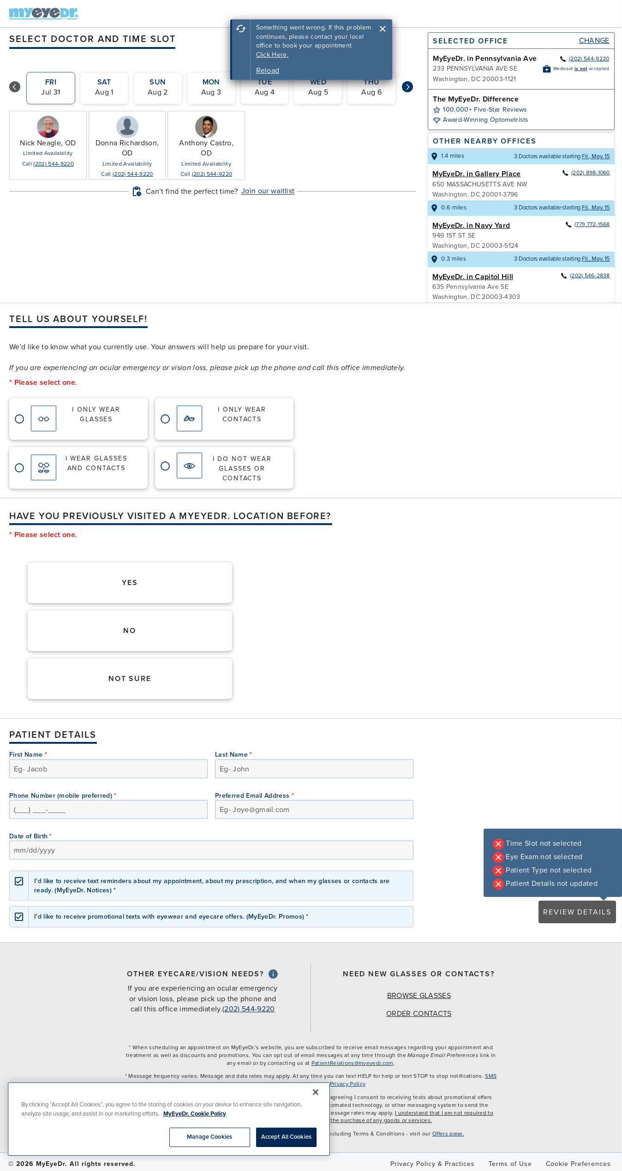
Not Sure (129, 678)
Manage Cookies (209, 1137)
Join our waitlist (267, 191)
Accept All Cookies (286, 1137)
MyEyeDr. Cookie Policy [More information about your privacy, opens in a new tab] (194, 1113)
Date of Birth (30, 836)
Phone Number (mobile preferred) (63, 796)
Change (594, 40)
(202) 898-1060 (586, 172)
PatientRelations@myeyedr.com (352, 1063)
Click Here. (272, 55)
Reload (268, 70)
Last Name (233, 755)
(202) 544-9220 (53, 164)
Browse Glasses (419, 995)
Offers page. (448, 1133)
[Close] (315, 1092)
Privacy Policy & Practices (432, 1164)
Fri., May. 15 (596, 156)
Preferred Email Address (254, 796)
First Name (28, 755)
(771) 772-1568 (587, 224)
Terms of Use (510, 1164)
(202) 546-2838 (585, 275)
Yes (130, 582)
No (129, 630)
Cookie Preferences (578, 1164)
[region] (168, 1119)
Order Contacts (418, 1013)
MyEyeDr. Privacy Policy (334, 1084)
